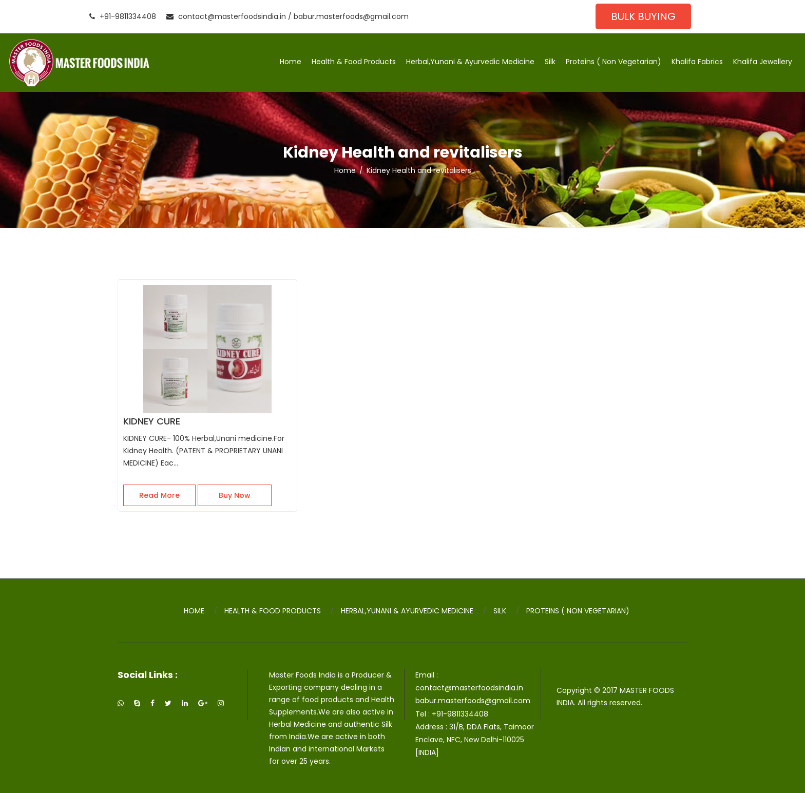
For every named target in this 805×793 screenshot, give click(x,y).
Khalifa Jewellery (762, 61)
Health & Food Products (354, 61)
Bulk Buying (643, 16)
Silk (550, 61)
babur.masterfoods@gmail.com (351, 16)
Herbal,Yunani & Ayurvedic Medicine (470, 61)
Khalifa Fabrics (697, 61)
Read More (159, 495)
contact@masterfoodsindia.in (226, 16)
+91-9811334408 (122, 16)
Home (290, 61)
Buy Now (235, 495)
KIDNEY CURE (151, 421)
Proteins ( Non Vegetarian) (613, 61)
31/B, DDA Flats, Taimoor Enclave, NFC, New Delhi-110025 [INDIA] (474, 740)
